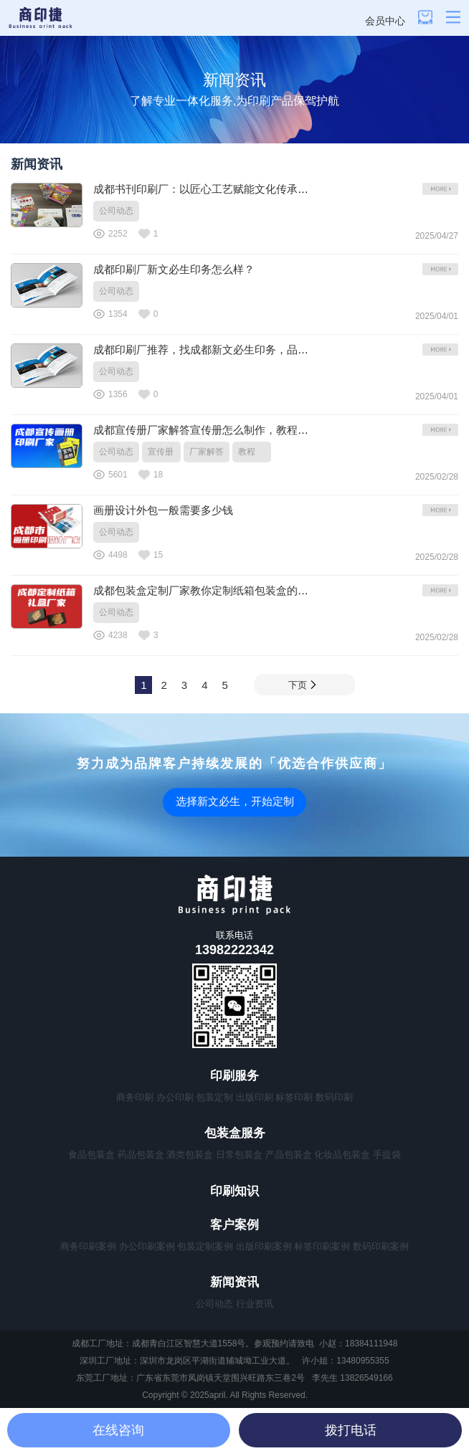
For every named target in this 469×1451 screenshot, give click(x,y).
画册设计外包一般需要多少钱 (163, 510)
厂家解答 (206, 452)
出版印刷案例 (264, 1246)
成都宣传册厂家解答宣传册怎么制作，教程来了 (206, 430)
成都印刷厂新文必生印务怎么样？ (174, 269)
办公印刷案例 (147, 1246)
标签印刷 (294, 1097)
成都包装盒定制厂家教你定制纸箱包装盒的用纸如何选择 (227, 590)
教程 (246, 452)
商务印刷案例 (88, 1246)
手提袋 (387, 1154)
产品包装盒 (288, 1154)
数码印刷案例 (381, 1246)
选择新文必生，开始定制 (235, 801)
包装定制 (214, 1097)
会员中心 (385, 21)
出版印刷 (254, 1097)
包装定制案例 (205, 1246)
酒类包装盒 (189, 1154)
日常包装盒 (239, 1154)
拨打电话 (350, 1430)
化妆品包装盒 (342, 1154)
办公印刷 (175, 1097)
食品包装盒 (91, 1154)
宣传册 (161, 452)
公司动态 (116, 211)
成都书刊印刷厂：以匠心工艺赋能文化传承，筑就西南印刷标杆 (243, 189)
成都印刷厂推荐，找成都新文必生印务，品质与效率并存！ (233, 349)
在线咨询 (118, 1430)
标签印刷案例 (322, 1246)
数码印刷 (334, 1097)
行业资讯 (254, 1303)
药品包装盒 (141, 1154)
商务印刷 (134, 1097)
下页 (302, 685)
